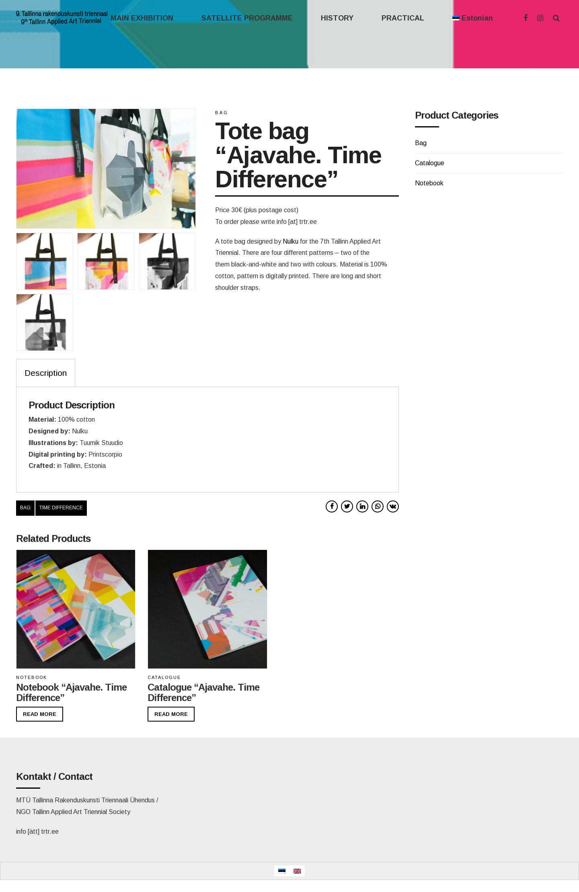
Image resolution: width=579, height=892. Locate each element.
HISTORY (337, 18)
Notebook (31, 677)
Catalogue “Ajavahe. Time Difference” (203, 692)
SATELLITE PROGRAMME (247, 18)
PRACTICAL (403, 18)
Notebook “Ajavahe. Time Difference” (71, 692)
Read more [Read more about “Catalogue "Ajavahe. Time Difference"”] (171, 714)
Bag (221, 112)
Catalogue (164, 677)
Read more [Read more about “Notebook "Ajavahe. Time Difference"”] (39, 714)
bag (25, 508)
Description (46, 372)
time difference (61, 508)
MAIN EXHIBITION (142, 18)
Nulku (290, 241)
